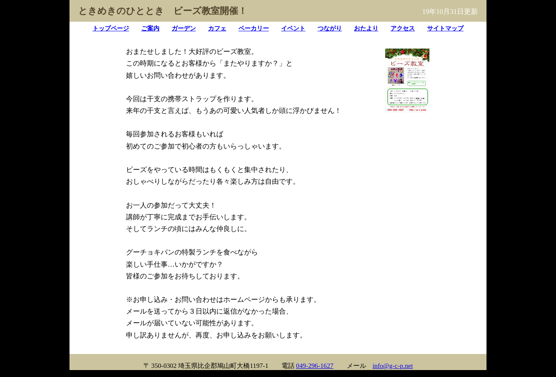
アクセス (403, 28)
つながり (330, 28)
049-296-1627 (315, 365)
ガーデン (184, 28)
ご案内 (150, 28)
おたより (366, 28)
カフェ (217, 28)
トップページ (111, 28)
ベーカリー (253, 28)
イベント (293, 28)
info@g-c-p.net (393, 365)
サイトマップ (445, 28)
